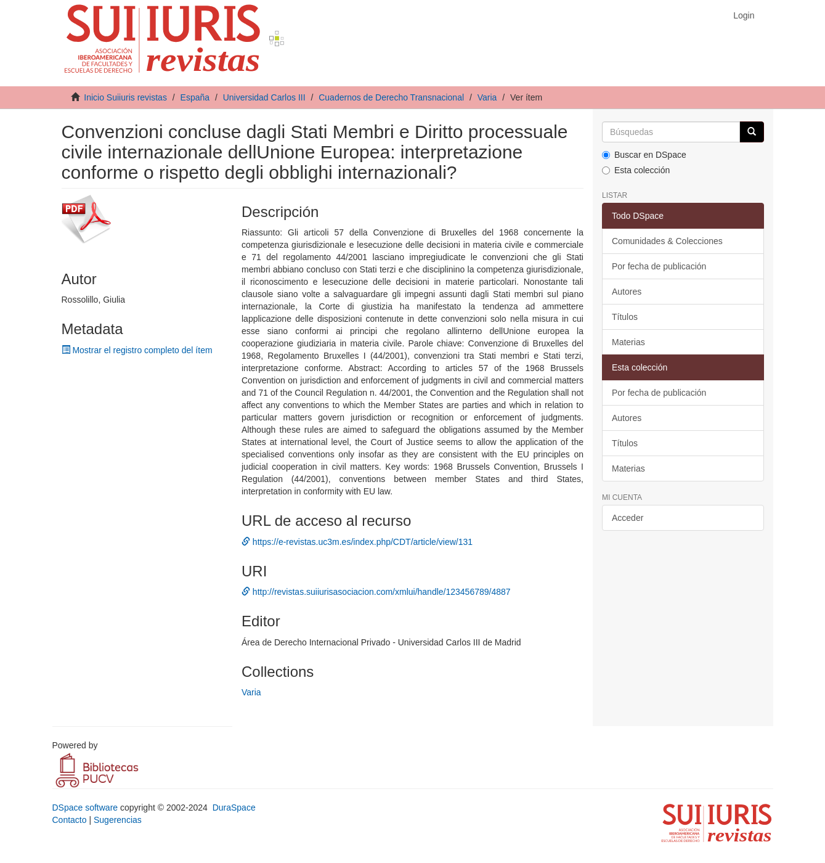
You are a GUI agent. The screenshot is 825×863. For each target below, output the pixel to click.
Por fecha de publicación (659, 266)
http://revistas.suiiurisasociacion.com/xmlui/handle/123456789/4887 (376, 592)
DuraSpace (234, 807)
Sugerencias (118, 820)
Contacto (69, 820)
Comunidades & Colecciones (667, 241)
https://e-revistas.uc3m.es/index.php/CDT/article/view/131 (357, 542)
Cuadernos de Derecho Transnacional (391, 97)
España (195, 97)
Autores (626, 292)
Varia (487, 97)
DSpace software (85, 807)
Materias (628, 342)
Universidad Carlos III (264, 97)
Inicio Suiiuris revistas (125, 97)
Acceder (627, 518)
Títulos (625, 317)
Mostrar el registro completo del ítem (137, 350)
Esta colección (636, 170)
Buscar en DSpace (644, 155)
